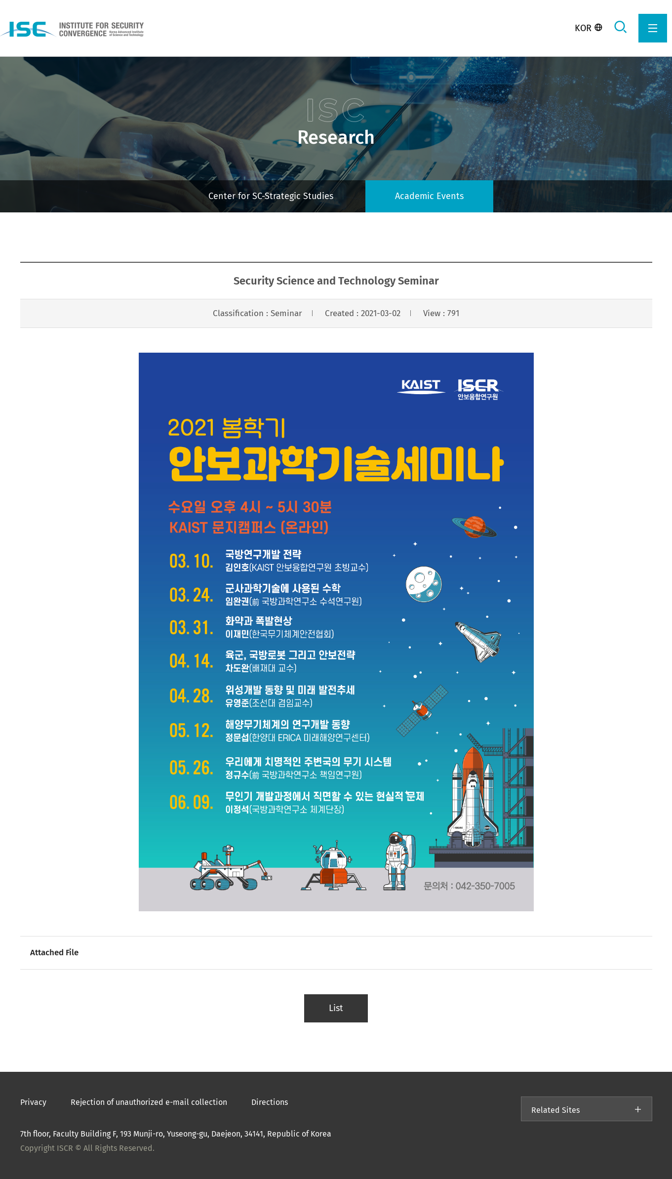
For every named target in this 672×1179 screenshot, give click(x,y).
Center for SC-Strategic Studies (270, 196)
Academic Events (429, 196)
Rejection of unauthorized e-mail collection (149, 1102)
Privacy (33, 1102)
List (336, 1008)
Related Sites (586, 1110)
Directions (269, 1102)
